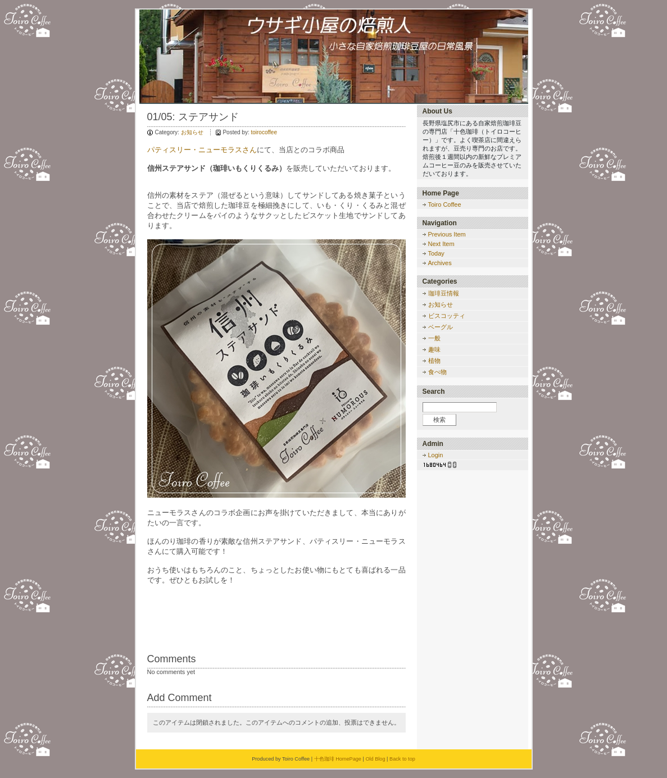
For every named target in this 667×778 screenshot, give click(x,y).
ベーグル (440, 327)
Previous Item (447, 234)
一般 (434, 338)
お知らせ (192, 132)
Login (435, 455)
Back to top (402, 759)
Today (436, 253)
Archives (440, 263)
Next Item (441, 243)
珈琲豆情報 (443, 293)
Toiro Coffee (444, 204)
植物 (434, 360)
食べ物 (437, 371)
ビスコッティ (446, 315)
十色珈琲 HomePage (337, 759)
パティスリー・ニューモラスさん (202, 149)
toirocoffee (264, 132)
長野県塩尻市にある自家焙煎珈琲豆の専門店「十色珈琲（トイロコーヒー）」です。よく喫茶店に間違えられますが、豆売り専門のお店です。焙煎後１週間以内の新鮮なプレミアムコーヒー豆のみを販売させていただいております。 (472, 148)
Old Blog (375, 759)
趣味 (434, 349)
